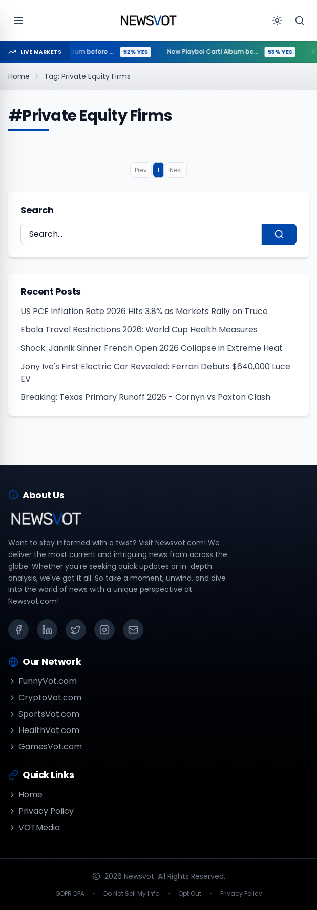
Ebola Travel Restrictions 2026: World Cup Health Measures (139, 330)
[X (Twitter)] (76, 629)
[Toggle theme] (277, 20)
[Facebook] (18, 629)
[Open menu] (18, 20)
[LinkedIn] (47, 629)
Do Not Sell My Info (131, 894)
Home (19, 76)
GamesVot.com (45, 746)
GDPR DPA (69, 894)
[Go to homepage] (148, 20)
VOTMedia (34, 827)
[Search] (299, 20)
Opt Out (189, 894)
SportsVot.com (43, 714)
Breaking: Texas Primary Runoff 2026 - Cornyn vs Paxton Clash (145, 397)
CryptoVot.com (44, 697)
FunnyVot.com (42, 681)
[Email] (133, 629)
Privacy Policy (41, 811)
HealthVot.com (43, 730)
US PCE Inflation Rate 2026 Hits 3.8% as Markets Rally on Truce (144, 311)
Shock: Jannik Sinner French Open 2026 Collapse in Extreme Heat (151, 348)
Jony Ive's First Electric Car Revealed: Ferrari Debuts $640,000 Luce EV (155, 373)
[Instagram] (104, 629)
